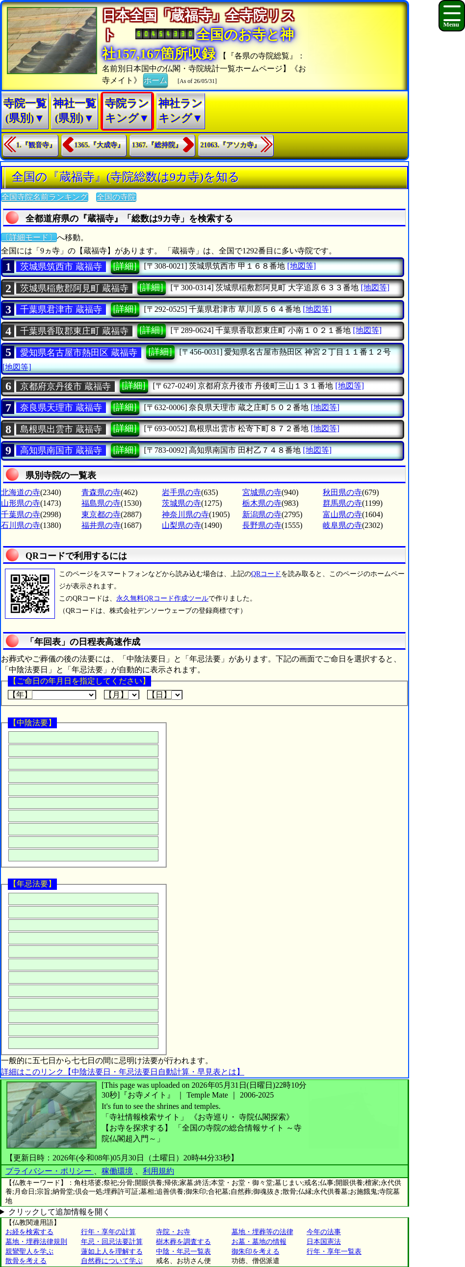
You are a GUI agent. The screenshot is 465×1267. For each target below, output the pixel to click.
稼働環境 (117, 1171)
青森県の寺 (101, 492)
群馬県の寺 (342, 503)
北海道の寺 (20, 492)
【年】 (52, 694)
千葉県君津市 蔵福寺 (61, 309)
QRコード (266, 574)
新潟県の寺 (262, 514)
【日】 (165, 694)
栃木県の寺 (262, 503)
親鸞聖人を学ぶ (29, 1251)
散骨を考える (26, 1261)
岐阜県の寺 (342, 525)
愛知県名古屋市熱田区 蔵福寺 (78, 353)
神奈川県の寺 (185, 514)
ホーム (155, 79)
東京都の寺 (101, 514)
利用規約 (158, 1171)
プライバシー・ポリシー (49, 1171)
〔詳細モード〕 (28, 237)
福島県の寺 (101, 503)
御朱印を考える (256, 1251)
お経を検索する (29, 1232)
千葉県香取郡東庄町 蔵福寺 (74, 331)
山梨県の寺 (181, 525)
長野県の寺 (262, 525)
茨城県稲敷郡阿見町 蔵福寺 (74, 288)
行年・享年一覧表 (334, 1251)
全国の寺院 (116, 197)
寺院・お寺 (173, 1232)
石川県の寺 (20, 525)
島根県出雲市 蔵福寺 (61, 429)
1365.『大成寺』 (100, 145)
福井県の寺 (101, 525)
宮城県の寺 (262, 492)
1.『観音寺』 (36, 145)
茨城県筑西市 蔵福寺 (61, 267)
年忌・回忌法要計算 (112, 1241)
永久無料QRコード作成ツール (162, 598)
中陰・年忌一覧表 (183, 1251)
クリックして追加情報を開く (59, 1212)
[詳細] (125, 266)
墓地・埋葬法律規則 (36, 1241)
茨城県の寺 (181, 503)
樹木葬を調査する (183, 1241)
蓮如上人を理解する (112, 1251)
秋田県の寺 (342, 492)
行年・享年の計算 (108, 1232)
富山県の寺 (342, 514)
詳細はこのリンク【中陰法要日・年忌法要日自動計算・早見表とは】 (122, 1072)
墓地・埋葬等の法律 (262, 1232)
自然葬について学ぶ (112, 1261)
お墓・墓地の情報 (259, 1241)
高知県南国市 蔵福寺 (61, 450)
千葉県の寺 (20, 514)
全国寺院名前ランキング (44, 197)
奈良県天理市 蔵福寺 (61, 408)
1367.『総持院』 (157, 145)
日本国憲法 (324, 1241)
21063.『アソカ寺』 (231, 145)
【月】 (121, 694)
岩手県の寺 (181, 492)
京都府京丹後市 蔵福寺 (65, 386)
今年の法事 (324, 1232)
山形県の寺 (20, 503)
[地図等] (301, 266)
